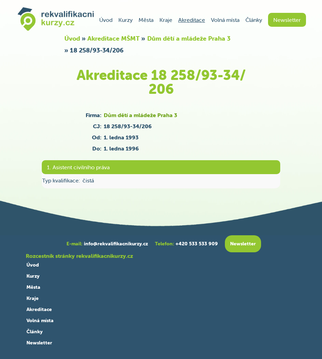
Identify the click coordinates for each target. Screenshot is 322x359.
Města (146, 19)
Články (253, 19)
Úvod (105, 19)
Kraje (165, 19)
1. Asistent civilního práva (78, 167)
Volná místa (225, 19)
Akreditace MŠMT (113, 38)
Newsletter (287, 19)
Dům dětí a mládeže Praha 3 (188, 38)
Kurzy (125, 19)
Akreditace (191, 19)
